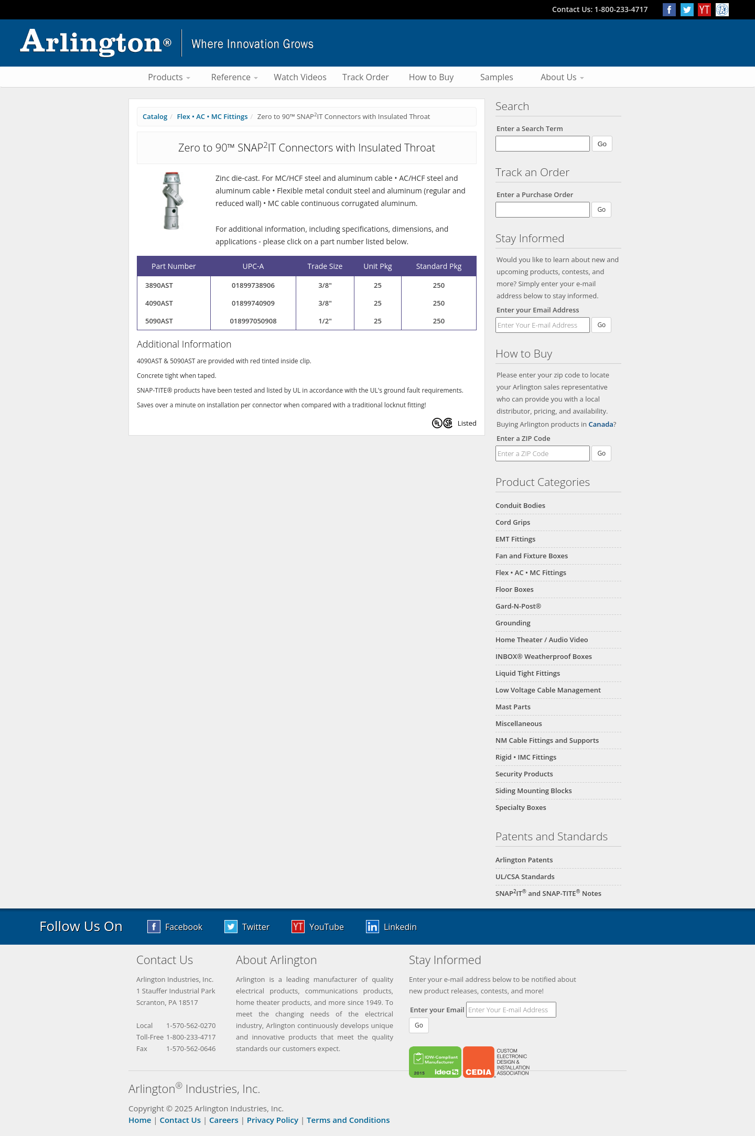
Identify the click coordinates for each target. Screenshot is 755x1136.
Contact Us (180, 1120)
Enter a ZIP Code (524, 438)
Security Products (524, 773)
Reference (234, 77)
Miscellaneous (518, 723)
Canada (601, 424)
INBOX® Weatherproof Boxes (543, 656)
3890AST (159, 285)
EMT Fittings (515, 539)
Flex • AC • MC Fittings (530, 572)
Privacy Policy (272, 1120)
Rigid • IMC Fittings (525, 757)
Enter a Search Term (530, 128)
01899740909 (253, 303)
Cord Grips (512, 522)
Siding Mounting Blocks (533, 790)
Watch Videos (300, 77)
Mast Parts (513, 706)
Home (139, 1120)
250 (439, 285)
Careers (224, 1120)
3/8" (325, 285)
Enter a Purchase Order (535, 194)
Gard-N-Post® (518, 606)
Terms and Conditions (348, 1120)
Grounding (513, 622)
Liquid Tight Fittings (527, 673)
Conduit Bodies (520, 505)
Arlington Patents (524, 859)
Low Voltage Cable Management (548, 690)
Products (169, 77)
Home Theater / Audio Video (541, 639)
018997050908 (253, 321)
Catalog (155, 116)
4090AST (159, 303)
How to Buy (431, 77)
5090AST (159, 321)
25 (378, 285)
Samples (496, 77)
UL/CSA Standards (525, 876)
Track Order (365, 77)
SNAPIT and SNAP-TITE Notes (548, 893)
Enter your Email (437, 1009)
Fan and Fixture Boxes (531, 555)
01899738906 (253, 285)
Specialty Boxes (520, 807)
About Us (562, 77)
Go (601, 324)
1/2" (325, 321)
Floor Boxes (514, 589)
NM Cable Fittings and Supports (547, 740)
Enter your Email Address (538, 310)
